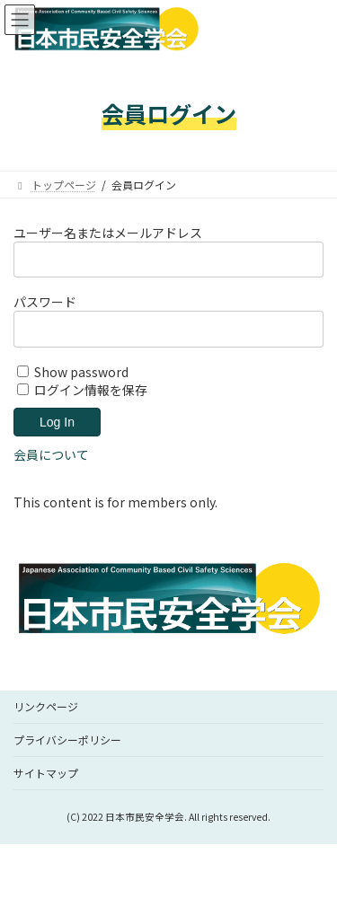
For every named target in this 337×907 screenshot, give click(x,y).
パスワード (44, 302)
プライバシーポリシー (67, 739)
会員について (51, 454)
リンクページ (45, 706)
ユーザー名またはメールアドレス (107, 233)
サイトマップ (45, 772)
